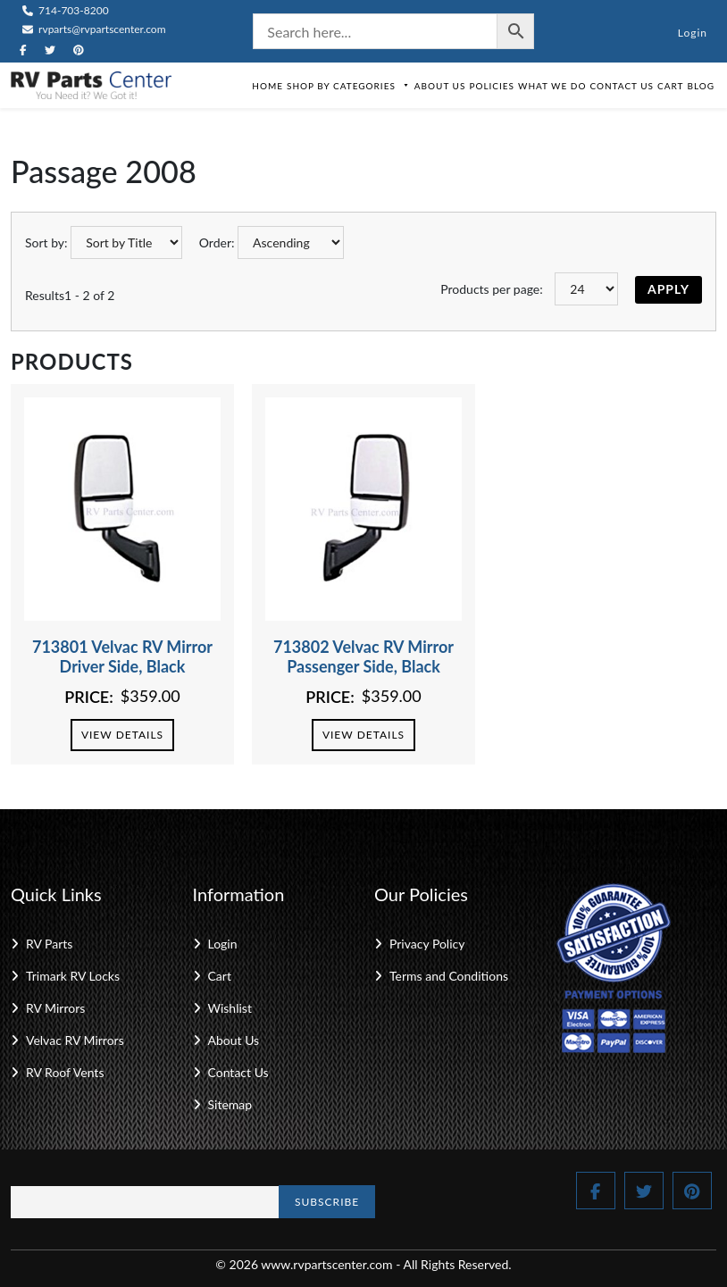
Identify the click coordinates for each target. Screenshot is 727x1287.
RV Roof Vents (65, 1072)
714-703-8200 (65, 10)
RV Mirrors (55, 1007)
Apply (668, 289)
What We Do (552, 85)
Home (267, 85)
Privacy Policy (426, 943)
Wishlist (230, 1007)
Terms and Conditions (448, 975)
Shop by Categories (349, 85)
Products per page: (491, 289)
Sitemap (230, 1104)
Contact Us (621, 85)
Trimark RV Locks (73, 975)
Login (692, 32)
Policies (491, 85)
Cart (670, 85)
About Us (440, 85)
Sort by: (46, 242)
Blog (700, 85)
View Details (122, 734)
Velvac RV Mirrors (75, 1040)
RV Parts (49, 943)
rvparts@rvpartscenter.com (94, 29)
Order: (217, 242)
